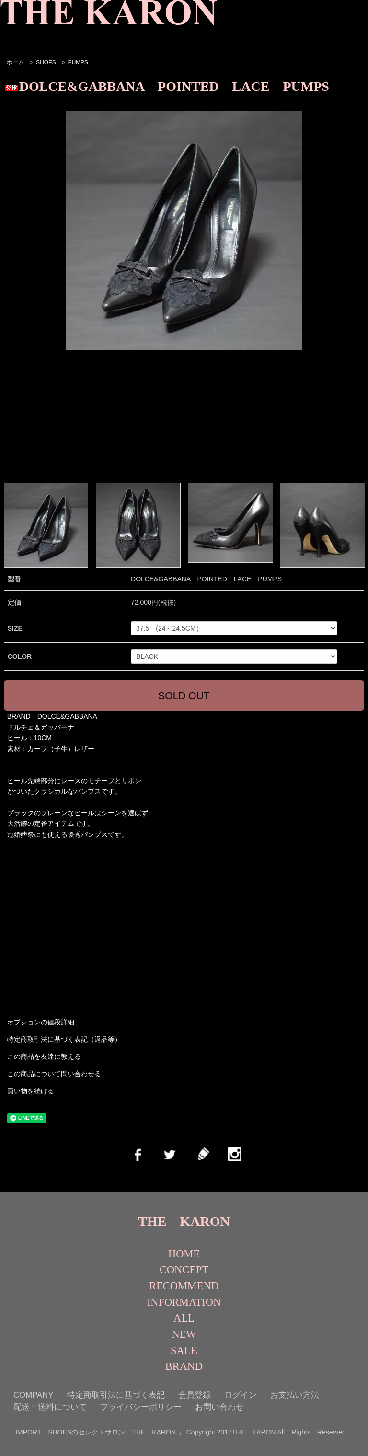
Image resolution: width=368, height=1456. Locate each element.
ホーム (15, 62)
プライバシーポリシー (141, 1407)
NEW (184, 1334)
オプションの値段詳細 (40, 1022)
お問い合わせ (219, 1407)
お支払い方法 (294, 1395)
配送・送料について (50, 1407)
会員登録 (194, 1395)
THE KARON (184, 1221)
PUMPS (78, 62)
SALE (184, 1350)
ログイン (240, 1395)
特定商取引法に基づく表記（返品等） (64, 1039)
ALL (184, 1318)
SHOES (46, 62)
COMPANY (33, 1395)
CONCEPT (184, 1270)
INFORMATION (184, 1302)
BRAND (184, 1366)
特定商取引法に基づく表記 (116, 1395)
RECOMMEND (184, 1286)
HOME (184, 1254)
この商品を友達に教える (44, 1056)
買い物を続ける (30, 1091)
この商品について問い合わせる (54, 1074)
